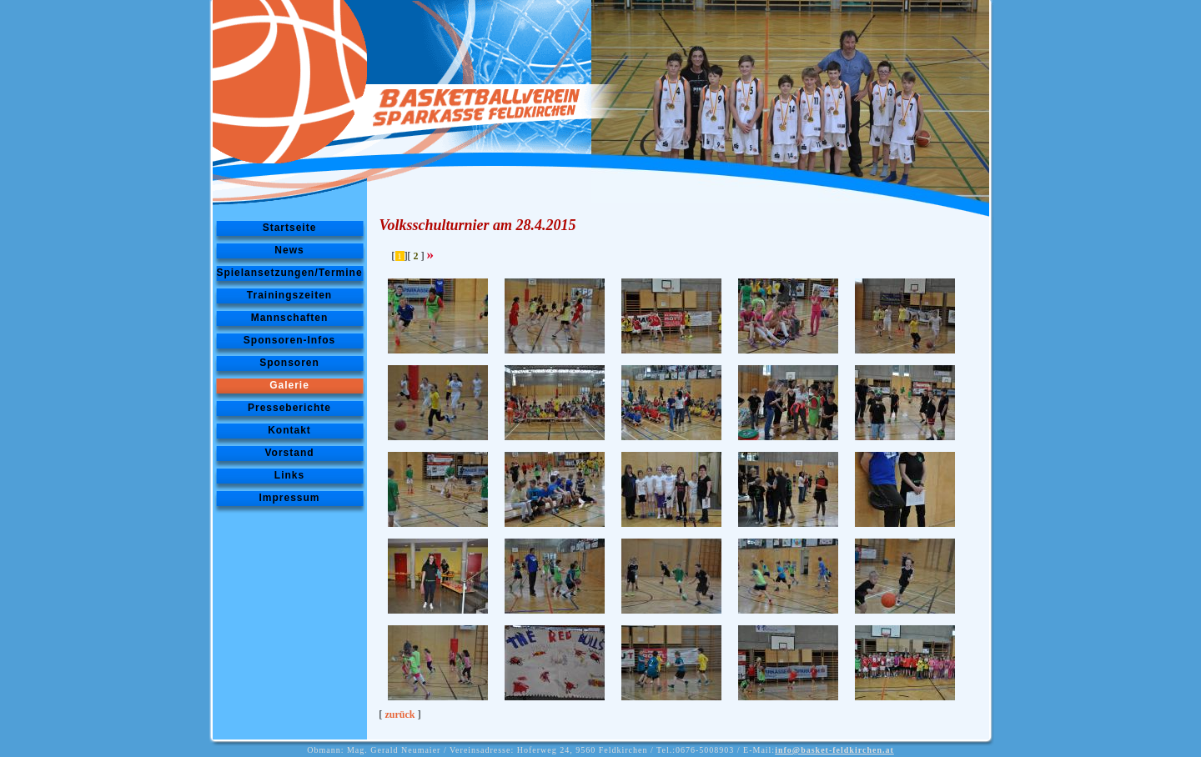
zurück (400, 714)
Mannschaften (290, 317)
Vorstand (289, 453)
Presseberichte (289, 408)
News (289, 250)
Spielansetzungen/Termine (289, 272)
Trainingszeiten (289, 295)
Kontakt (289, 430)
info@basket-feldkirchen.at (834, 749)
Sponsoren (289, 362)
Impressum (289, 498)
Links (289, 475)
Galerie (289, 385)
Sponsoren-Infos (289, 340)
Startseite (290, 227)
